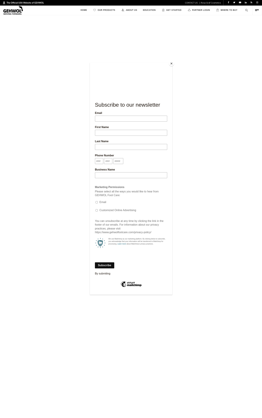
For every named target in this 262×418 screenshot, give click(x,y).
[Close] (171, 63)
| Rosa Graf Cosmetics (210, 2)
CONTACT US (191, 2)
